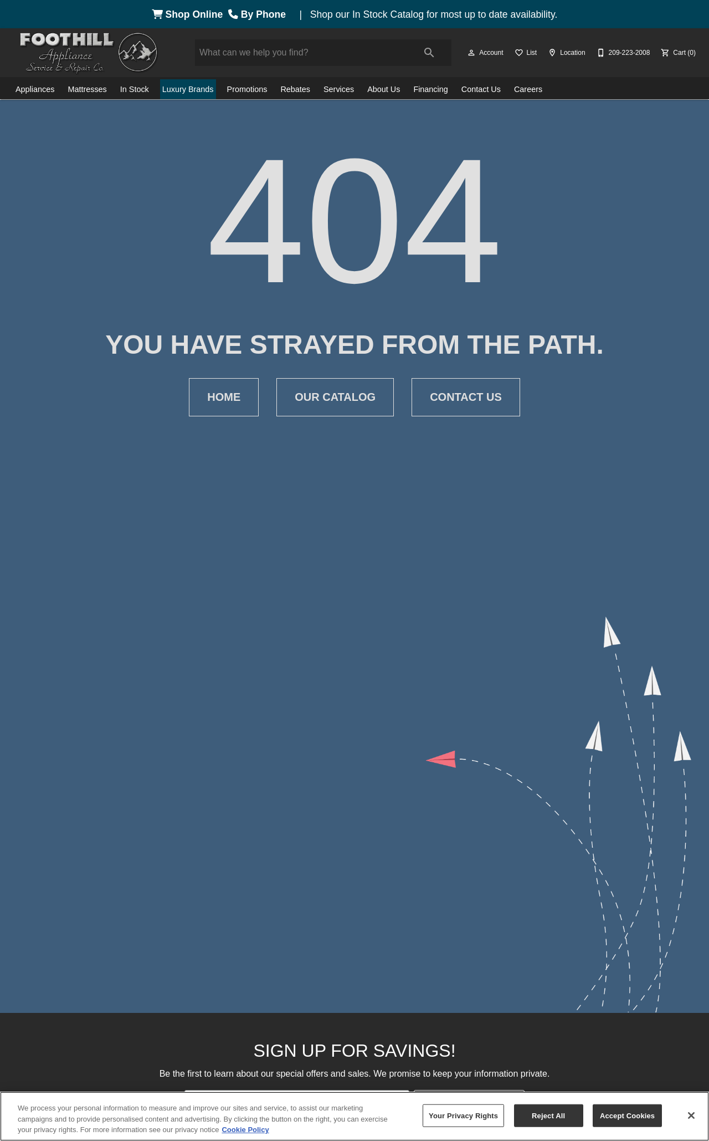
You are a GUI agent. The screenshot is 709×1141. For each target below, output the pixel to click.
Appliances (35, 89)
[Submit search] (429, 53)
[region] (354, 1116)
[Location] (565, 52)
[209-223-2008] (622, 52)
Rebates (295, 89)
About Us (383, 89)
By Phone (259, 14)
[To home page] (88, 52)
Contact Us (481, 89)
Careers (528, 89)
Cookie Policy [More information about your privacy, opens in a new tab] (245, 1129)
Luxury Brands (188, 89)
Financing (430, 89)
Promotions (247, 89)
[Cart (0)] (677, 52)
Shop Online (190, 14)
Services (338, 89)
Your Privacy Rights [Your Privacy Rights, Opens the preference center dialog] (463, 1115)
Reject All (548, 1115)
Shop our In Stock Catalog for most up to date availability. (434, 14)
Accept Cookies (627, 1115)
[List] (524, 52)
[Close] (691, 1115)
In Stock (134, 89)
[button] (471, 52)
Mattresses (87, 89)
